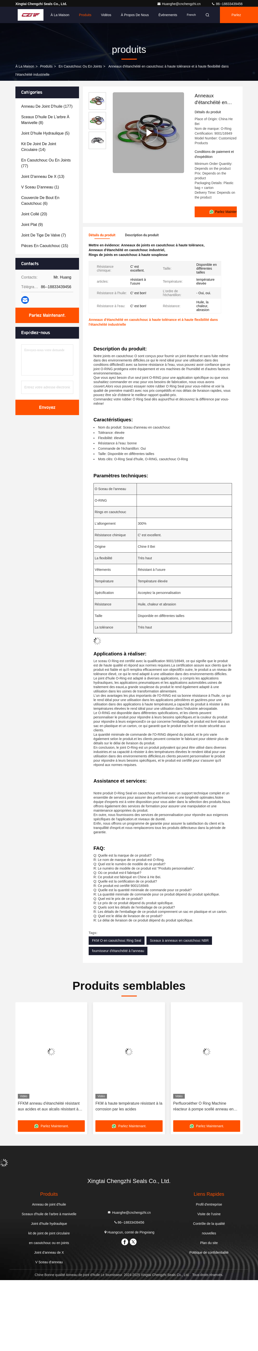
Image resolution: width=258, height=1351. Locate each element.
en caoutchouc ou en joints (80, 66)
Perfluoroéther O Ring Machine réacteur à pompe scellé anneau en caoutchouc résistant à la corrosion (203, 1105)
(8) (45, 120)
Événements (168, 15)
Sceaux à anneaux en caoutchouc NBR (179, 939)
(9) (32, 225)
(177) (47, 106)
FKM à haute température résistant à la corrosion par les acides (128, 1104)
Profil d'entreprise (209, 1203)
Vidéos (106, 15)
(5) (45, 133)
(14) (38, 147)
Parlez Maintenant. (240, 18)
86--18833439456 (227, 4)
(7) (43, 235)
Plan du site (209, 1241)
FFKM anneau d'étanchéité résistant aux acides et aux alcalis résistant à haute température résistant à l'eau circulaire (49, 1105)
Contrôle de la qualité (209, 1222)
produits (46, 66)
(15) (44, 246)
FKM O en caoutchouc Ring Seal (116, 939)
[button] (34, 1061)
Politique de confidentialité (209, 1251)
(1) (40, 187)
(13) (42, 176)
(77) (46, 163)
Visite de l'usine (209, 1212)
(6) (40, 200)
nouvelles (209, 1231)
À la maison (60, 15)
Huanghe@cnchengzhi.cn (179, 4)
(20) (34, 214)
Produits (85, 15)
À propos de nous (135, 15)
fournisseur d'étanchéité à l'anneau (118, 949)
